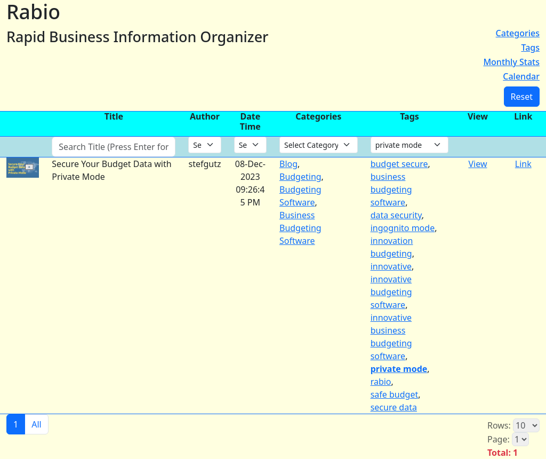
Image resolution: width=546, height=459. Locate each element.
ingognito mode (403, 228)
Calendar (521, 76)
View (477, 164)
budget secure (399, 164)
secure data (394, 407)
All (36, 424)
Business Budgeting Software (300, 228)
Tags (530, 47)
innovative (391, 266)
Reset (522, 96)
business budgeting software (391, 189)
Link (523, 164)
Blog (288, 164)
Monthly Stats (511, 62)
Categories (518, 33)
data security (396, 215)
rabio (381, 381)
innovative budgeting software (391, 292)
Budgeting (300, 177)
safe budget (395, 394)
